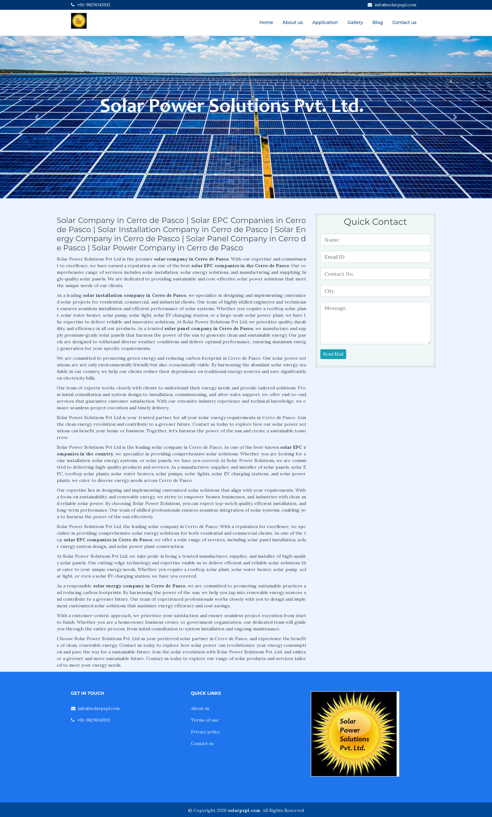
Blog (377, 22)
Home (266, 22)
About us (292, 22)
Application (325, 22)
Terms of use (205, 720)
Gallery (355, 22)
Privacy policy (205, 732)
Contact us (404, 22)
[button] (37, 117)
